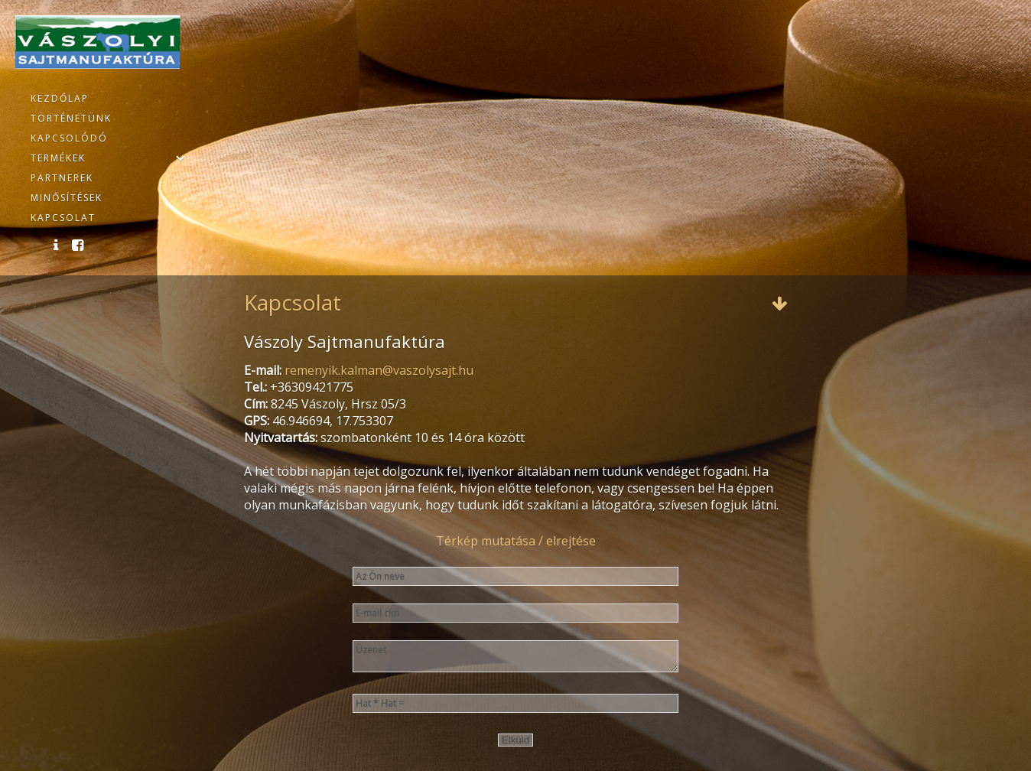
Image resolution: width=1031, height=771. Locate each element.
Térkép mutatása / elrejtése (516, 540)
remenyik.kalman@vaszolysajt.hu (379, 370)
